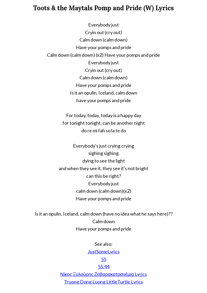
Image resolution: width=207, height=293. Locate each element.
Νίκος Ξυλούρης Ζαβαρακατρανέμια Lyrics (103, 274)
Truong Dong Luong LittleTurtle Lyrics (103, 282)
